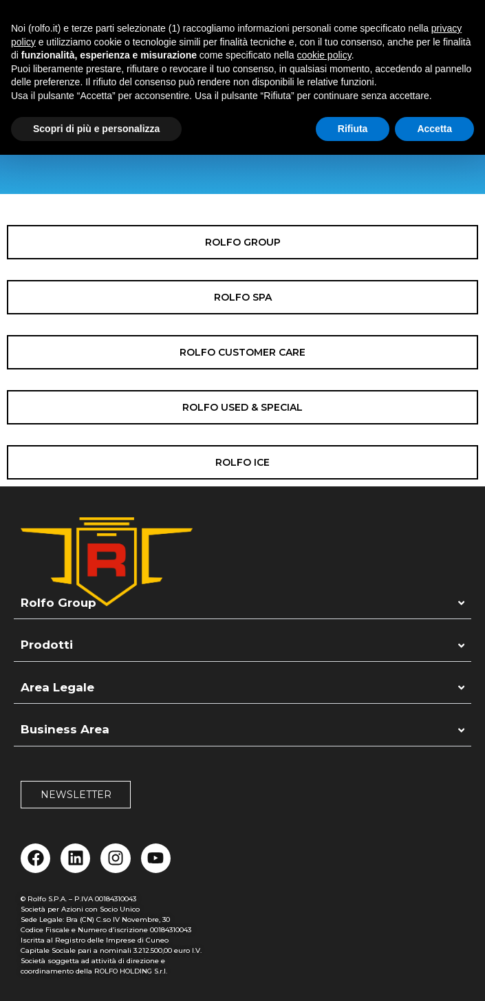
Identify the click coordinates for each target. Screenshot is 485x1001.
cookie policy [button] (324, 55)
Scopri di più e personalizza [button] (96, 128)
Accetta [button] (434, 128)
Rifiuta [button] (353, 128)
